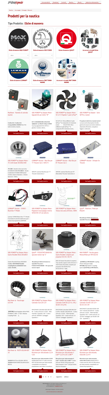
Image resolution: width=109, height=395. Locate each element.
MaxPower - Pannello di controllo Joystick (18, 113)
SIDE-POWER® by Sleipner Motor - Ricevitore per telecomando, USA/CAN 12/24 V (90, 352)
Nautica (71, 2)
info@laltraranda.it (59, 386)
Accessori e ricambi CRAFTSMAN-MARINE (66, 81)
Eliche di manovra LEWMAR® (18, 80)
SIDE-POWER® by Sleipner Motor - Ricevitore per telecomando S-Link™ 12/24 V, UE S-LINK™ (66, 352)
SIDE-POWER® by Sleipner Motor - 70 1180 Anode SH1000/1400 (18, 161)
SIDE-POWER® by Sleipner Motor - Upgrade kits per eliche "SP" (42, 113)
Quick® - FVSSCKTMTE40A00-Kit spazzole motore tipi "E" (42, 253)
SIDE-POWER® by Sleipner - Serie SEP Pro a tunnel (90, 113)
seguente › (59, 376)
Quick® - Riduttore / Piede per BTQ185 (89, 209)
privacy (54, 391)
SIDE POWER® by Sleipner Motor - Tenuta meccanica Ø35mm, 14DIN (66, 209)
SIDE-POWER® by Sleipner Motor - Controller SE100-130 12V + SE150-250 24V (90, 302)
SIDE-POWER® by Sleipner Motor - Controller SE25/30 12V (42, 301)
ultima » (66, 376)
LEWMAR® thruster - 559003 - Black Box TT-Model (17, 209)
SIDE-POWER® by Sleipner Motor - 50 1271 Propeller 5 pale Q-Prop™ (66, 114)
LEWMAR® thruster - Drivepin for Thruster (90, 161)
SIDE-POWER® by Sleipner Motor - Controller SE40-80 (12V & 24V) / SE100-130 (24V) (66, 302)
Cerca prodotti (46, 2)
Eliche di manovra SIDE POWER (42, 50)
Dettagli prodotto (18, 133)
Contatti (63, 2)
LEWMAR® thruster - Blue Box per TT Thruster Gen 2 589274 (42, 161)
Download (55, 2)
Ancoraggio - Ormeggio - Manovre (23, 10)
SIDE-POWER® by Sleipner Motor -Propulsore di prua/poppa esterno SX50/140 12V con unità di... (42, 210)
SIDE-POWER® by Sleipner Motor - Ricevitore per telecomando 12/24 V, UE (42, 352)
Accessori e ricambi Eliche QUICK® (90, 51)
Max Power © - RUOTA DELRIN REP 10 (18, 351)
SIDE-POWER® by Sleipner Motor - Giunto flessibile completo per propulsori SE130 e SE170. (66, 254)
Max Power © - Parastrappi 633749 (16, 301)
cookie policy (60, 391)
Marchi (79, 2)
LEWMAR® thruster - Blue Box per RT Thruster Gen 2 (66, 161)
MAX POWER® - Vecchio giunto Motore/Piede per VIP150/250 (89, 253)
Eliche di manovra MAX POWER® (18, 50)
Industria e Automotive (92, 2)
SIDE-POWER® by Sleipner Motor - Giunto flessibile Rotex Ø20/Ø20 (18, 253)
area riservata (49, 391)
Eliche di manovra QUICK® (66, 50)
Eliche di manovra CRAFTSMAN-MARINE (42, 81)
